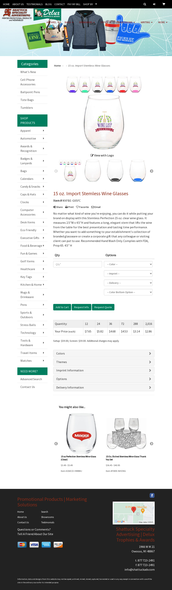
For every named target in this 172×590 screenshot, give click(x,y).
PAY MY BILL (74, 4)
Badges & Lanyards (26, 161)
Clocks (24, 202)
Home (20, 511)
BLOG (48, 4)
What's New (28, 72)
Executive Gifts (29, 238)
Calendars (26, 179)
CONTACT (59, 4)
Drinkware (87, 24)
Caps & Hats (28, 194)
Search (44, 511)
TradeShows (126, 24)
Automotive (28, 138)
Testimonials (47, 522)
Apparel (53, 24)
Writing (147, 24)
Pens (23, 305)
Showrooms (47, 517)
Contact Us (27, 387)
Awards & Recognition (28, 148)
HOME (6, 4)
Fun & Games (28, 253)
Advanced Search (31, 379)
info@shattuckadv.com (140, 569)
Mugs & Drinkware (27, 294)
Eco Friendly (28, 230)
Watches (26, 360)
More (162, 24)
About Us (22, 517)
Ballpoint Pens (30, 92)
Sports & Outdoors (26, 315)
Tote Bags (27, 100)
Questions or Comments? (34, 529)
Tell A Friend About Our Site (35, 534)
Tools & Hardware (26, 343)
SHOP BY (88, 4)
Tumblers (26, 107)
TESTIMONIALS (35, 4)
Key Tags (26, 277)
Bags (69, 24)
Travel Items (28, 353)
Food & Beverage (31, 245)
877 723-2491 (146, 560)
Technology (28, 333)
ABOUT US (18, 4)
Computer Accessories (27, 212)
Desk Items (27, 222)
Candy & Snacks (30, 186)
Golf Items (27, 261)
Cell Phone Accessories (27, 82)
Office (105, 24)
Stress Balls (28, 325)
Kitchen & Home (31, 284)
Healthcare (27, 269)
